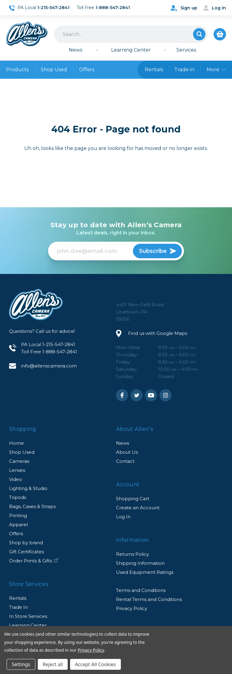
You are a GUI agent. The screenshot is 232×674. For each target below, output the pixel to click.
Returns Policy (132, 554)
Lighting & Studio (28, 488)
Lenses (17, 470)
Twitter (136, 395)
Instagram (166, 395)
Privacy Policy (131, 608)
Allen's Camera (26, 33)
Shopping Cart (132, 498)
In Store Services (28, 616)
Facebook (122, 395)
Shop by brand (26, 542)
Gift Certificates (26, 552)
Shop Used (54, 69)
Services (186, 50)
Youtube (151, 395)
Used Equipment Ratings (144, 572)
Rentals (17, 598)
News (75, 50)
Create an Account (138, 507)
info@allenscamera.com (49, 366)
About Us (127, 452)
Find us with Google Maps (157, 333)
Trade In (18, 607)
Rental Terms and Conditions (149, 599)
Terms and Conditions (141, 590)
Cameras (19, 461)
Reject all (53, 664)
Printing (18, 515)
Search (199, 34)
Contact (125, 461)
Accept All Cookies (95, 664)
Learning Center (131, 50)
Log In (123, 517)
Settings (21, 664)
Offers (86, 69)
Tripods (17, 497)
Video (15, 479)
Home (16, 443)
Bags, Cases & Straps (32, 506)
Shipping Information (140, 563)
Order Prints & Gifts (33, 561)
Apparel (18, 524)
